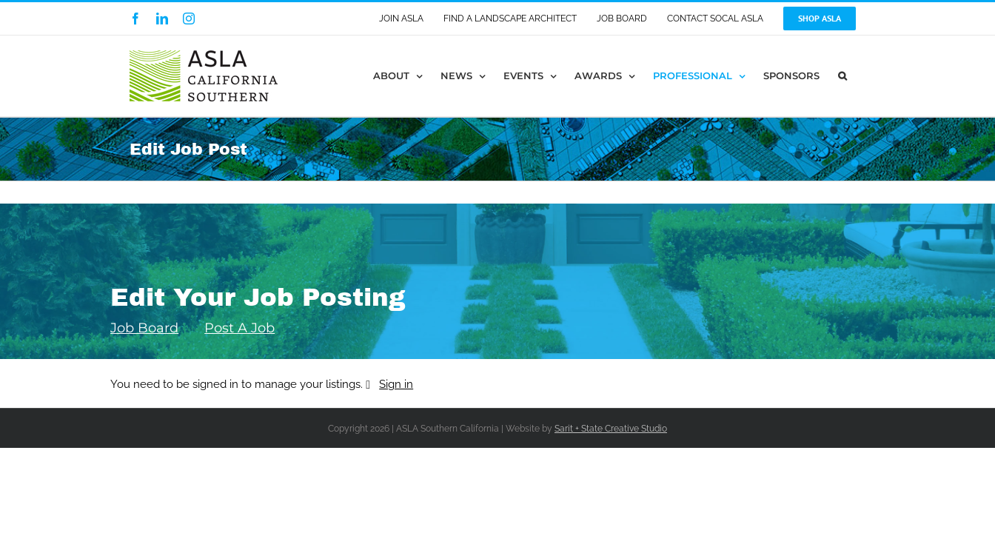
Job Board (144, 328)
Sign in (396, 384)
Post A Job (239, 328)
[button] (861, 76)
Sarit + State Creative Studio (611, 428)
